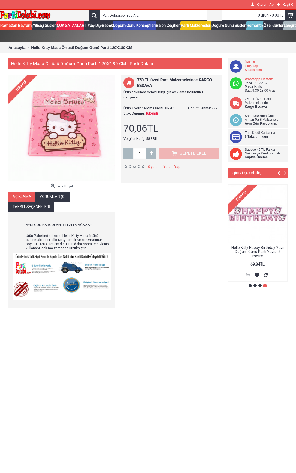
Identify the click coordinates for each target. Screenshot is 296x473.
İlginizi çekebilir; (245, 173)
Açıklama (22, 197)
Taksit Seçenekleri (31, 207)
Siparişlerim (253, 70)
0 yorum (154, 167)
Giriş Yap (251, 66)
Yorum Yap (172, 167)
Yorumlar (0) (53, 197)
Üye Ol (250, 62)
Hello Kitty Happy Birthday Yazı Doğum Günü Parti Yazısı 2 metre (257, 252)
